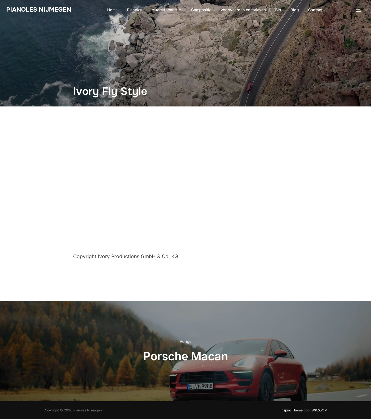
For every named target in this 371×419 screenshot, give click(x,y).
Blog (295, 9)
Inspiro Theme (292, 410)
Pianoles (134, 9)
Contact (315, 9)
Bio (278, 9)
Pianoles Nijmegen (38, 9)
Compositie (201, 9)
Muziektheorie (166, 9)
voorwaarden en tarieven (243, 9)
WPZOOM (319, 410)
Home (112, 9)
